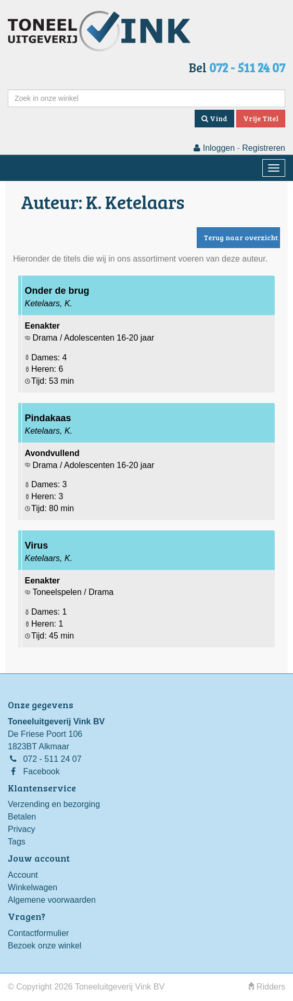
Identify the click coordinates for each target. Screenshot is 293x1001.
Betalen (22, 816)
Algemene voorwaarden (52, 899)
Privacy (21, 829)
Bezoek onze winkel (44, 945)
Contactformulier (38, 933)
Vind (214, 118)
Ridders (267, 986)
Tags (17, 841)
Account (23, 874)
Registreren (263, 148)
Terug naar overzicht (240, 237)
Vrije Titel (260, 118)
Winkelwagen (32, 887)
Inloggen (214, 148)
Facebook (41, 771)
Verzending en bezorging (54, 804)
